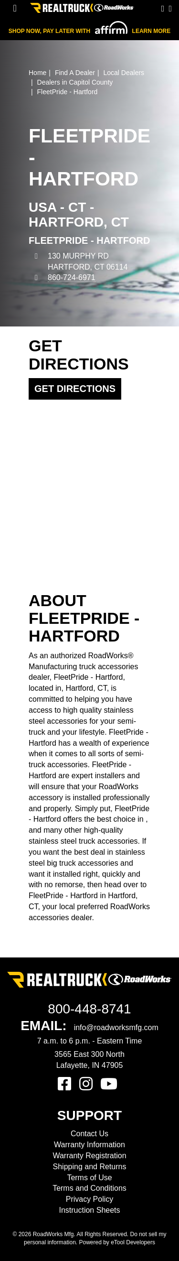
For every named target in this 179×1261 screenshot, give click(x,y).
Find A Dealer (75, 72)
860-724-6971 (71, 277)
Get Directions (75, 388)
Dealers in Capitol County (75, 82)
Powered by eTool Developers (117, 1242)
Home (37, 72)
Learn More (151, 31)
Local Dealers (123, 72)
